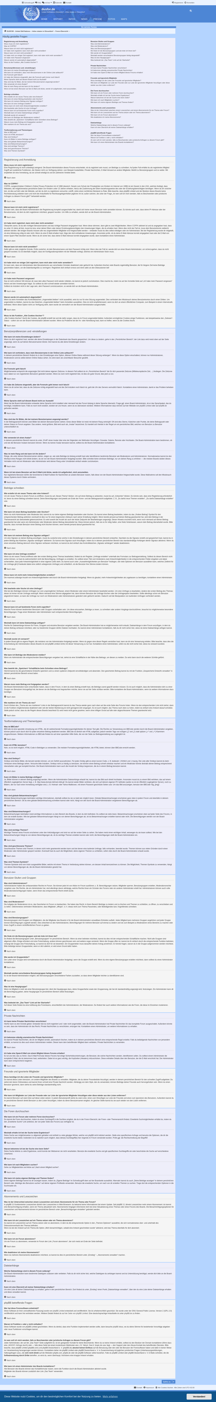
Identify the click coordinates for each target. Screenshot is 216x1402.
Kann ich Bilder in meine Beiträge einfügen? (20, 139)
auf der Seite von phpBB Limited (75, 1313)
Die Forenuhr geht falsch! (13, 75)
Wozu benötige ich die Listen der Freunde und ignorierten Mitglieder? (116, 80)
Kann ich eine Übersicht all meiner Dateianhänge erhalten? (112, 127)
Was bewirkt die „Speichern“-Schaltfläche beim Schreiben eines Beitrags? (31, 120)
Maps (124, 19)
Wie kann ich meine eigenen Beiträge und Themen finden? (112, 102)
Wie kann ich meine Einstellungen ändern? (19, 70)
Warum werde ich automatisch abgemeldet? (20, 60)
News (84, 19)
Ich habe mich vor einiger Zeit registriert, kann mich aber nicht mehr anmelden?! (33, 55)
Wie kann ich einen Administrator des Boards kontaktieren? (112, 142)
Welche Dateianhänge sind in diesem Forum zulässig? (110, 125)
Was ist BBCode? (10, 132)
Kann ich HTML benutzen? (14, 134)
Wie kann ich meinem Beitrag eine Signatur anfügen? (23, 101)
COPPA (135, 226)
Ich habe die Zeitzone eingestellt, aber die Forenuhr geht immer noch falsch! (32, 77)
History (58, 19)
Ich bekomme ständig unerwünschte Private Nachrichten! (111, 70)
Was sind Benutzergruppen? (101, 48)
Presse (97, 19)
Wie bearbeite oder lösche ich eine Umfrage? (20, 108)
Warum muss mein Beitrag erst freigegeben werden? (23, 122)
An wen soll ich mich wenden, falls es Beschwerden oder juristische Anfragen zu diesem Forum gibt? (127, 140)
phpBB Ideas (118, 1327)
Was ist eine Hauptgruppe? (100, 58)
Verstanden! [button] (199, 1396)
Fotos (111, 19)
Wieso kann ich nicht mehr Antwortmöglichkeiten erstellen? (25, 106)
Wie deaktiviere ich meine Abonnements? (106, 117)
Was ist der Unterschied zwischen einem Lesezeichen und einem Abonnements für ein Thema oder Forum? (130, 110)
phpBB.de (163, 406)
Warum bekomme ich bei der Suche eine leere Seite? (110, 98)
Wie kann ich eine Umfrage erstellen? (18, 104)
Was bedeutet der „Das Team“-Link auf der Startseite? (110, 60)
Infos (72, 19)
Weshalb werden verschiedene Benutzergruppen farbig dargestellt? (115, 55)
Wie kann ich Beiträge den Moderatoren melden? (22, 117)
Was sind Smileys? (11, 137)
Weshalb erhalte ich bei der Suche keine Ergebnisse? (110, 95)
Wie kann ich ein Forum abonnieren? (104, 115)
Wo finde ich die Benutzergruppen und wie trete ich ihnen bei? (113, 51)
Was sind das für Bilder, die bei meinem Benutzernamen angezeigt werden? (32, 82)
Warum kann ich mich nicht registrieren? (18, 48)
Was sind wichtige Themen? (14, 146)
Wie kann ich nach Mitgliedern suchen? (105, 100)
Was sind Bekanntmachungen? (15, 144)
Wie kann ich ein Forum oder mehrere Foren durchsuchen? (112, 93)
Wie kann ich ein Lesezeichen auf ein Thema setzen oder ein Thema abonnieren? (120, 112)
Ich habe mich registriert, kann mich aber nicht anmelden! (25, 51)
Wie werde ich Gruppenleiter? (101, 53)
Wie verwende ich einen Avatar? (16, 84)
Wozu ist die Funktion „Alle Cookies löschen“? (21, 62)
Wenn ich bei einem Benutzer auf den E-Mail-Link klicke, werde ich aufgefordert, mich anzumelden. (40, 89)
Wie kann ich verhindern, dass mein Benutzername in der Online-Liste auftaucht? (33, 72)
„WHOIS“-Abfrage (15, 1345)
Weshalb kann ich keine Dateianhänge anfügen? (21, 113)
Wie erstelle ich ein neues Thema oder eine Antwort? (23, 97)
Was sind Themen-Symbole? (14, 151)
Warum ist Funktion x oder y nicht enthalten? (107, 137)
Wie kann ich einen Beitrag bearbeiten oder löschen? (23, 99)
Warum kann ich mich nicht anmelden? (18, 53)
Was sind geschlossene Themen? (16, 148)
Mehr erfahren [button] (110, 1396)
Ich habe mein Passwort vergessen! (17, 58)
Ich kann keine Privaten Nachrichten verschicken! (109, 68)
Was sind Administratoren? (100, 44)
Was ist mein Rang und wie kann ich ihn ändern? (22, 86)
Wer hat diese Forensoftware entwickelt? (105, 135)
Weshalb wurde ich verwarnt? (15, 115)
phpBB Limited (145, 406)
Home (44, 19)
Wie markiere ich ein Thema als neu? (17, 124)
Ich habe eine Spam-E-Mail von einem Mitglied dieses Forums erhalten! (117, 72)
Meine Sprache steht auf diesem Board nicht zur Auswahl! (25, 79)
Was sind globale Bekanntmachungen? (18, 142)
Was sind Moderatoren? (99, 46)
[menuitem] (38, 3)
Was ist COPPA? (10, 46)
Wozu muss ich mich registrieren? (16, 44)
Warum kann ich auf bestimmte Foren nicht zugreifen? (24, 110)
